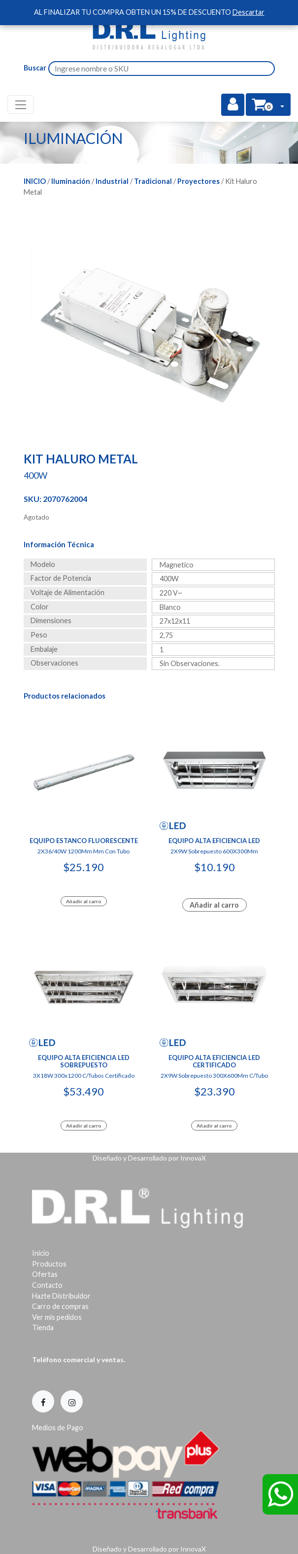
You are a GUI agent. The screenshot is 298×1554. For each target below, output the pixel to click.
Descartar (248, 12)
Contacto (47, 1285)
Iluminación (70, 181)
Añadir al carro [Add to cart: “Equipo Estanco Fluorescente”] (83, 901)
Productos (49, 1264)
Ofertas (45, 1274)
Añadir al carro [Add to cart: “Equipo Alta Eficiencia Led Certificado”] (214, 1126)
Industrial (112, 181)
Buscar (35, 68)
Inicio (35, 181)
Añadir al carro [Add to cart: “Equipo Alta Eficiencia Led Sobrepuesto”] (83, 1126)
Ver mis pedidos (57, 1317)
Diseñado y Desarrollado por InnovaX (149, 1158)
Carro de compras (60, 1306)
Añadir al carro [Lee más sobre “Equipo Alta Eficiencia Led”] (214, 905)
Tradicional (153, 181)
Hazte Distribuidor (61, 1296)
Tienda (43, 1327)
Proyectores (198, 181)
